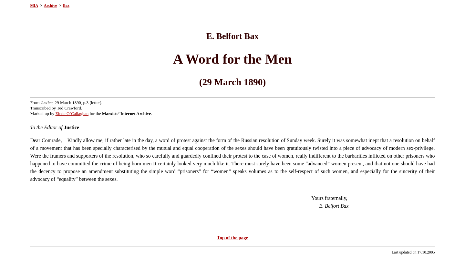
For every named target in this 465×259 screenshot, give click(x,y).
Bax (66, 5)
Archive (50, 5)
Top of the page (232, 237)
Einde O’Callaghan (72, 113)
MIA (34, 5)
